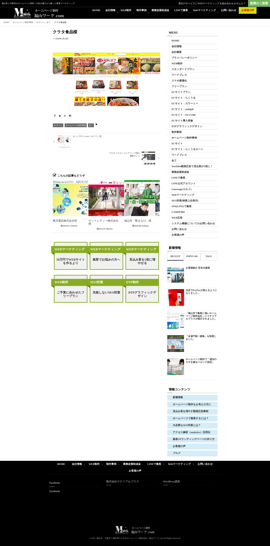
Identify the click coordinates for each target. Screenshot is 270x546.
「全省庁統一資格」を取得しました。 (201, 338)
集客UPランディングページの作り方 (194, 439)
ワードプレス (179, 75)
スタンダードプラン (183, 69)
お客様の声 (247, 10)
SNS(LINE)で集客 (182, 206)
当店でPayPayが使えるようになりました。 (201, 292)
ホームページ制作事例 (75, 125)
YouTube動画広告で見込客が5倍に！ (192, 166)
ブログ (177, 453)
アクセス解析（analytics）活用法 (191, 432)
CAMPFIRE (178, 212)
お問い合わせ (228, 10)
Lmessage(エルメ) (182, 189)
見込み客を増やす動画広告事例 (190, 411)
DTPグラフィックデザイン (142, 277)
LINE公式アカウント (184, 183)
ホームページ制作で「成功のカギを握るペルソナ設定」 (201, 361)
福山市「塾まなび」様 (137, 204)
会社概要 (177, 52)
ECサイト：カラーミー (185, 103)
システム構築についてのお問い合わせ (193, 223)
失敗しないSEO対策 (106, 275)
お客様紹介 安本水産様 (198, 268)
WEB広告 (177, 218)
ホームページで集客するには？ (191, 418)
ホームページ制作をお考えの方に (192, 404)
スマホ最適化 (179, 80)
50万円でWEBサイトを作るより (70, 244)
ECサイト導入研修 (182, 120)
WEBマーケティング (70, 232)
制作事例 (142, 10)
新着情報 (178, 397)
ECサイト (58, 125)
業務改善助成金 (160, 10)
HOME (96, 10)
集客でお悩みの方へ (106, 242)
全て (91, 125)
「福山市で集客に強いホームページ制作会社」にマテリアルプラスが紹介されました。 (201, 316)
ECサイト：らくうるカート (187, 149)
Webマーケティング (204, 10)
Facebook (54, 491)
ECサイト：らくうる (184, 98)
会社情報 (110, 10)
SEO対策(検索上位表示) (185, 200)
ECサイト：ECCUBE (184, 115)
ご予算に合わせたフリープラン (70, 277)
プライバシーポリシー (184, 58)
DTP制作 (132, 265)
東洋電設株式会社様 (65, 204)
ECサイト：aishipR (183, 109)
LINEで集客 (181, 10)
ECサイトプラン (181, 92)
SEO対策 (96, 265)
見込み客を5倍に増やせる (142, 244)
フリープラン (179, 86)
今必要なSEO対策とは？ (187, 425)
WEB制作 (126, 10)
